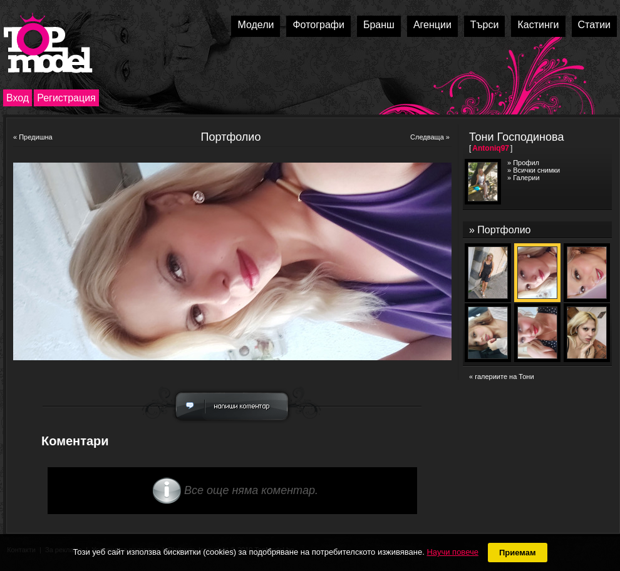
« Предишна (33, 137)
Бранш (379, 24)
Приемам (517, 552)
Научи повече (452, 552)
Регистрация (66, 98)
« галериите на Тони (501, 376)
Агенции (432, 24)
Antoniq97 (490, 148)
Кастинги (538, 24)
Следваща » (430, 137)
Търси (484, 24)
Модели (255, 24)
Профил (526, 162)
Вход (17, 98)
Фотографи (318, 24)
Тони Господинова (516, 137)
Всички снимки (536, 170)
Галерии (526, 177)
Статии (594, 24)
